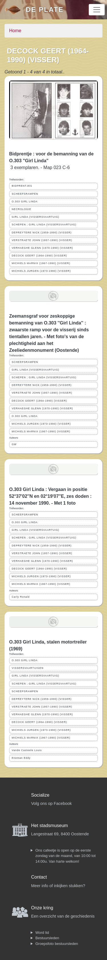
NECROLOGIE (21, 209)
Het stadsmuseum (49, 825)
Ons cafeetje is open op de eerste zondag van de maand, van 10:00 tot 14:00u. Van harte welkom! (65, 856)
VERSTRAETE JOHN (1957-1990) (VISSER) (42, 240)
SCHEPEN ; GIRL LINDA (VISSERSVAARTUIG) (44, 224)
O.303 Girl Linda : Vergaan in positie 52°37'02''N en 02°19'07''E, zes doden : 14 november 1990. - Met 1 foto (50, 496)
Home (15, 30)
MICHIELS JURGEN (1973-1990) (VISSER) (41, 271)
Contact (39, 877)
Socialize (40, 795)
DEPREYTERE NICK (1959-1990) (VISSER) (42, 232)
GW (14, 444)
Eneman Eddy (21, 758)
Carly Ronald (21, 596)
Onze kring (42, 907)
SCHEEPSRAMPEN (25, 193)
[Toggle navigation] (97, 9)
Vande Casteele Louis (27, 750)
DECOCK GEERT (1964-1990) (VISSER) (39, 255)
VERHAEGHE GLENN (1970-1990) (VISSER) (42, 247)
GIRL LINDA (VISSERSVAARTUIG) (35, 216)
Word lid (42, 932)
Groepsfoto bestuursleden (56, 944)
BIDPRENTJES (22, 185)
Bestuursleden (47, 938)
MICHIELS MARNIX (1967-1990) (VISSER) (41, 263)
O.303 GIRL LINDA (25, 201)
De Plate (45, 9)
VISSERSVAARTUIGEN (28, 668)
